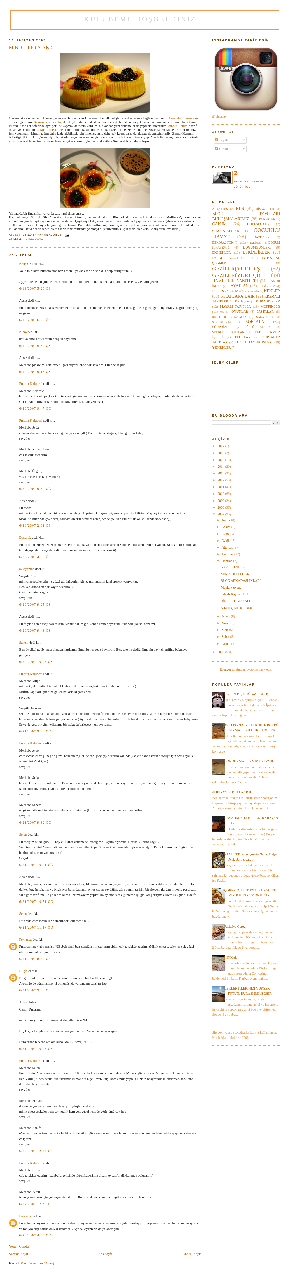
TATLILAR (243, 337)
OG (222, 311)
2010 (221, 493)
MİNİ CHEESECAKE (30, 47)
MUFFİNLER (270, 306)
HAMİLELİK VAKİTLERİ (235, 281)
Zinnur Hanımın (179, 126)
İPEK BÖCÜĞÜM (225, 291)
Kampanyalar (251, 291)
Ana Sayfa (105, 1254)
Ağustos (227, 547)
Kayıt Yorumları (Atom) (37, 1263)
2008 (221, 507)
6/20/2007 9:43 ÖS (35, 630)
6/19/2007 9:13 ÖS (35, 371)
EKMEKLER (221, 252)
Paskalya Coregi (235, 926)
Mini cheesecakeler (53, 129)
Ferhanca (25, 939)
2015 (221, 460)
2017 (221, 446)
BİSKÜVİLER (265, 209)
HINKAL (230, 957)
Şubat (225, 636)
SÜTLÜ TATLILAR (259, 327)
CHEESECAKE (35, 239)
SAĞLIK (240, 317)
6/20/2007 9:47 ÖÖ (35, 408)
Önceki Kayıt (192, 1254)
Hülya (23, 971)
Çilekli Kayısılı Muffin (236, 594)
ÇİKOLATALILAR (225, 230)
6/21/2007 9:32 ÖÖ (35, 822)
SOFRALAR (256, 321)
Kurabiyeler (242, 301)
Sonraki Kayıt (18, 1254)
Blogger (225, 669)
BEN (240, 208)
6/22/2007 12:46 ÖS (36, 1204)
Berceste (25, 263)
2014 (221, 466)
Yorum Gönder (19, 1246)
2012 (221, 480)
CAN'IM (219, 224)
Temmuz (227, 554)
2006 (221, 652)
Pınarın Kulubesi (30, 383)
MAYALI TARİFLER (235, 306)
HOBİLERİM (266, 286)
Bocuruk (25, 537)
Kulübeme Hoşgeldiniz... (144, 19)
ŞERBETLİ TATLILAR (228, 332)
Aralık (226, 520)
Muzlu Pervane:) (232, 587)
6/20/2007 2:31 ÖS (35, 525)
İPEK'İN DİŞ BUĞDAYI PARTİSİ (248, 694)
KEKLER (272, 291)
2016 (221, 453)
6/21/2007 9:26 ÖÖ (35, 731)
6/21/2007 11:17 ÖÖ (36, 927)
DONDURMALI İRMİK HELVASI (248, 761)
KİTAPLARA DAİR (238, 296)
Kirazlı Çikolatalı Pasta (237, 608)
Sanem (23, 642)
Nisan (225, 623)
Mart (225, 630)
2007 (221, 514)
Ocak (225, 643)
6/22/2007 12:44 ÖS (36, 1151)
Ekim (225, 534)
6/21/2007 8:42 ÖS (35, 959)
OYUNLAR (239, 311)
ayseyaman (26, 569)
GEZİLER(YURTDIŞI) (238, 269)
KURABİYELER (268, 301)
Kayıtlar (222, 140)
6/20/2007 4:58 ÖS (35, 557)
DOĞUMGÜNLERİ (257, 247)
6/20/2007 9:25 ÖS (35, 604)
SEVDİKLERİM (221, 322)
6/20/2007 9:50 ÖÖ (35, 488)
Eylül (225, 540)
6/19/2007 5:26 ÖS (35, 288)
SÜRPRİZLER (222, 327)
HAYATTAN (238, 286)
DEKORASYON (222, 242)
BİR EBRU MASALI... (237, 601)
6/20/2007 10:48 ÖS (36, 662)
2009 (221, 500)
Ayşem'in (28, 217)
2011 (221, 487)
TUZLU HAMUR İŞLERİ (254, 342)
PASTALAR (265, 311)
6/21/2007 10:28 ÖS (36, 1049)
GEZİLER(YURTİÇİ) (236, 275)
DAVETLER (262, 237)
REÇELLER (219, 317)
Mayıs (226, 616)
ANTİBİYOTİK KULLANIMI (230, 792)
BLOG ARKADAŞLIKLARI (241, 580)
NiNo (23, 332)
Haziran (227, 561)
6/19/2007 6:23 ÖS (35, 320)
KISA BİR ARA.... (233, 567)
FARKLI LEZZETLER (230, 258)
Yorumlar (223, 148)
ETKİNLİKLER (256, 252)
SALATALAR (265, 317)
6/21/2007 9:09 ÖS (35, 990)
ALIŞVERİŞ (220, 209)
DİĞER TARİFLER (251, 242)
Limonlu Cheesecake (183, 118)
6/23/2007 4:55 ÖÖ (35, 1235)
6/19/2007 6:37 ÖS (35, 345)
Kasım (226, 527)
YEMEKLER (221, 347)
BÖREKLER (267, 219)
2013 (221, 473)
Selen (23, 834)
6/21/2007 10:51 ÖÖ (36, 865)
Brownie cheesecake (48, 122)
